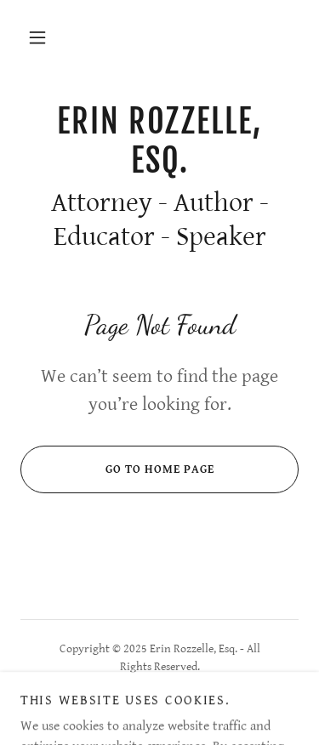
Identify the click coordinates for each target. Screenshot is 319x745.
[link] (159, 140)
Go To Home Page (117, 469)
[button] (37, 37)
